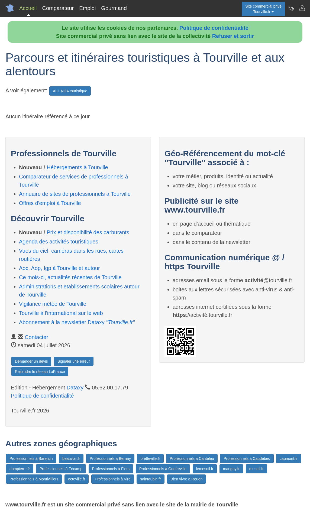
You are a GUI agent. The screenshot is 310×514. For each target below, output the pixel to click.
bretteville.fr (150, 458)
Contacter (36, 337)
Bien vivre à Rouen (186, 479)
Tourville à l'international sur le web (61, 313)
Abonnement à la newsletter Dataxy (77, 322)
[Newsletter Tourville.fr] (291, 8)
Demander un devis (31, 361)
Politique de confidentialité (213, 28)
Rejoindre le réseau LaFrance (40, 371)
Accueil (28, 8)
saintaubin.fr (150, 479)
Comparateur (58, 8)
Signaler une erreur (73, 361)
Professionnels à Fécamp (61, 469)
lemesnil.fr (205, 469)
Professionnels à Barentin (31, 458)
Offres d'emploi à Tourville (50, 203)
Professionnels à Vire (113, 479)
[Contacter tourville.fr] (301, 8)
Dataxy (75, 388)
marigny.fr (231, 469)
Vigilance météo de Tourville (52, 304)
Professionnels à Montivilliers (34, 479)
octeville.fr (76, 479)
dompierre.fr (19, 469)
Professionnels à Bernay (110, 458)
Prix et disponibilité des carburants (88, 232)
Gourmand (114, 8)
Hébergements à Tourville (77, 167)
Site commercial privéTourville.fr (263, 9)
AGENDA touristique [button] (70, 91)
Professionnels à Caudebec (247, 458)
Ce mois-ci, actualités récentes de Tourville (70, 277)
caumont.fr (289, 458)
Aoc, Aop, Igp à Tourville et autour (59, 268)
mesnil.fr (256, 469)
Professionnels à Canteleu (192, 458)
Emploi (87, 8)
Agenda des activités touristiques (58, 242)
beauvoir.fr (71, 458)
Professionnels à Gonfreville (162, 469)
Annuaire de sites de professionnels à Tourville (75, 194)
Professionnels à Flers (111, 469)
